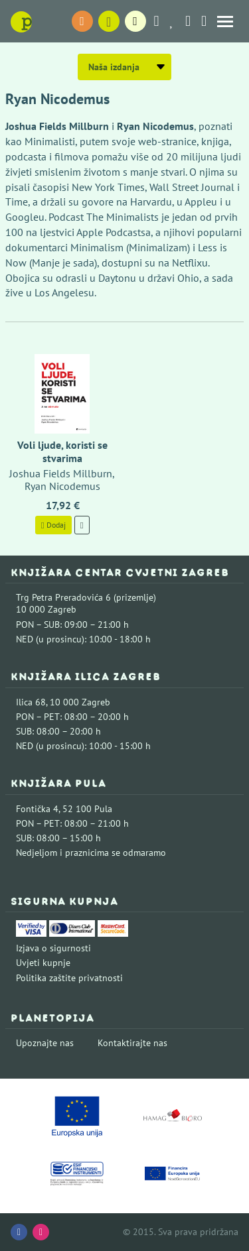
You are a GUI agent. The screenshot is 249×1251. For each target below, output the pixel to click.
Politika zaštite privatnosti (69, 978)
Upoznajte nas (45, 1043)
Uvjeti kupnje (43, 963)
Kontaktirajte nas (132, 1043)
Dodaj (53, 525)
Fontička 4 (37, 809)
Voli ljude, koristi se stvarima (62, 451)
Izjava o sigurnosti (53, 948)
